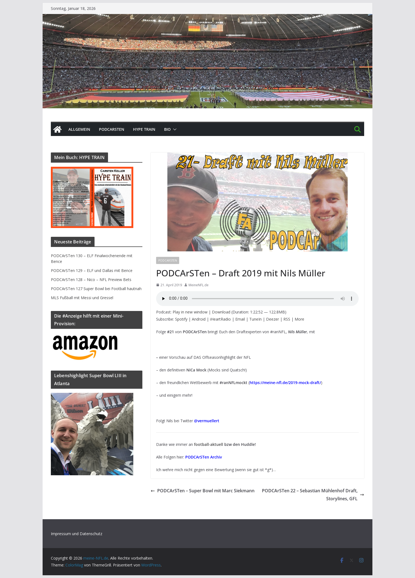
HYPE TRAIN (144, 129)
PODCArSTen (111, 129)
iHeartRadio (220, 319)
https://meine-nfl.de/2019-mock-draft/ (285, 382)
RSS (286, 319)
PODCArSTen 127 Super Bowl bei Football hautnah (96, 288)
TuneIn (255, 319)
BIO (167, 129)
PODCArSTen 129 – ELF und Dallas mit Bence (91, 270)
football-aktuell (208, 444)
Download (221, 312)
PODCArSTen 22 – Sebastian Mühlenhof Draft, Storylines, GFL (313, 495)
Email (240, 319)
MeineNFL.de (199, 285)
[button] (174, 129)
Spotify (181, 319)
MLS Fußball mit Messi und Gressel (82, 297)
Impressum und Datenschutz (76, 533)
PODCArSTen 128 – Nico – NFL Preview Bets (91, 279)
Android (199, 319)
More (299, 319)
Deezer (272, 319)
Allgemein (79, 129)
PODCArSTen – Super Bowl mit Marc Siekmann (202, 491)
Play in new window (190, 312)
